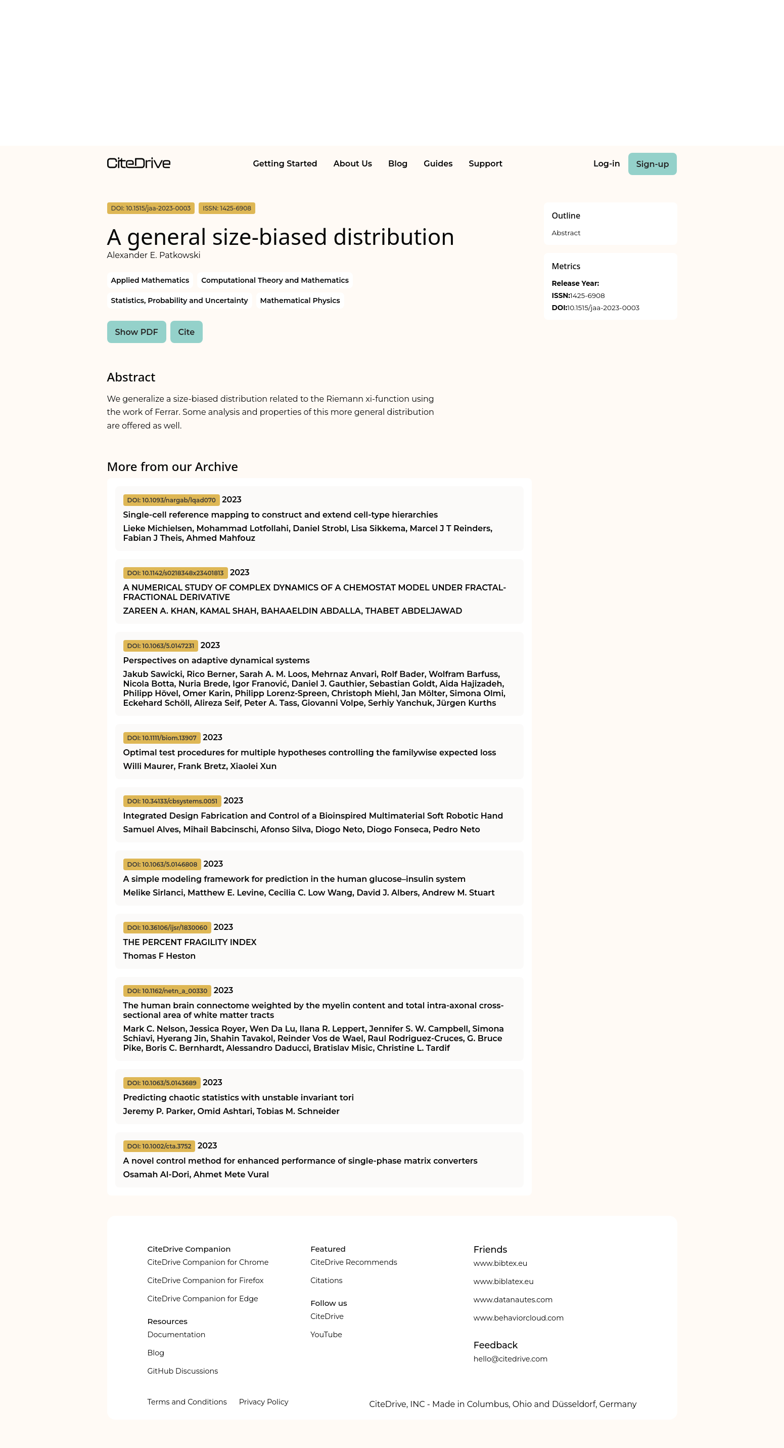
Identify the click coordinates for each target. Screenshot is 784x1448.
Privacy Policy (264, 1402)
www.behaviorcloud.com (519, 1318)
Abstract (566, 233)
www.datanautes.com (513, 1299)
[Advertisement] (392, 75)
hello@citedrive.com (511, 1359)
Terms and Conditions (187, 1402)
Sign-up (652, 164)
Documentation (177, 1334)
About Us (353, 163)
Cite (186, 332)
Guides (438, 163)
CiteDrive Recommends (353, 1262)
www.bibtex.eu (501, 1263)
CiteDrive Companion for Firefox (206, 1280)
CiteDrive (327, 1316)
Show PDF (136, 332)
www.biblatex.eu (504, 1281)
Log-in (606, 163)
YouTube (326, 1334)
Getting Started (285, 163)
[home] (138, 166)
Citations (326, 1280)
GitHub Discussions (183, 1371)
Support (485, 163)
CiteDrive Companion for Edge (203, 1298)
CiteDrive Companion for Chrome (208, 1262)
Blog (397, 163)
